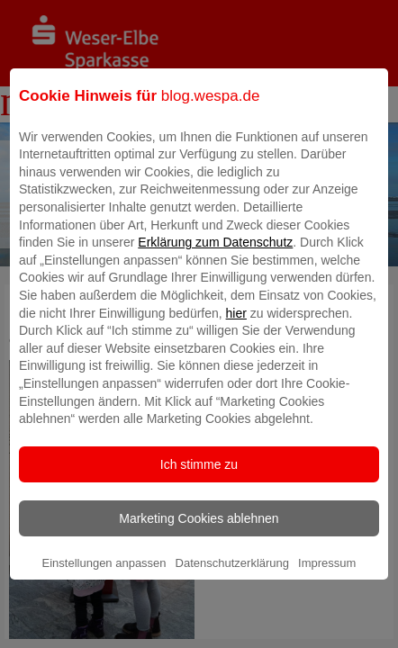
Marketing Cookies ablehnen (198, 531)
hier (236, 326)
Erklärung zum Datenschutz (215, 255)
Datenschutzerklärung (232, 575)
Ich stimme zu (199, 477)
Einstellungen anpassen (104, 575)
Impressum (327, 575)
